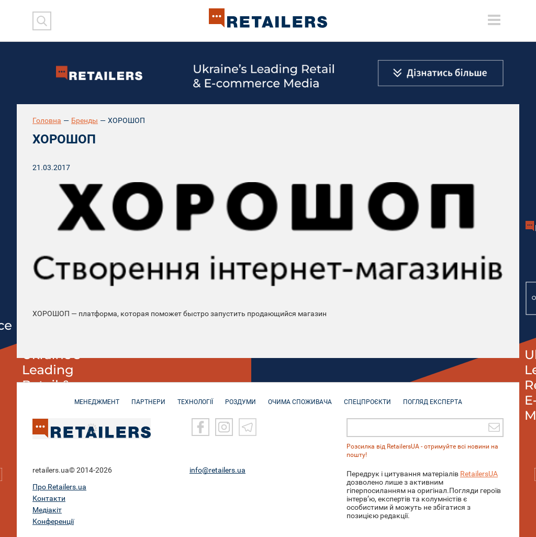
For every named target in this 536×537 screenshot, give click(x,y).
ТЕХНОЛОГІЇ (195, 396)
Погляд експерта (432, 396)
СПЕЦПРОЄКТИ (367, 396)
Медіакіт (47, 509)
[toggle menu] (494, 19)
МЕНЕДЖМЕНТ (96, 396)
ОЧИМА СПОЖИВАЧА (300, 396)
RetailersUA (479, 473)
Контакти (48, 498)
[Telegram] (247, 426)
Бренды (84, 120)
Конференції (53, 521)
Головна (46, 120)
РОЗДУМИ (240, 396)
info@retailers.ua (217, 469)
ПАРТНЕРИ (148, 396)
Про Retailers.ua (59, 486)
